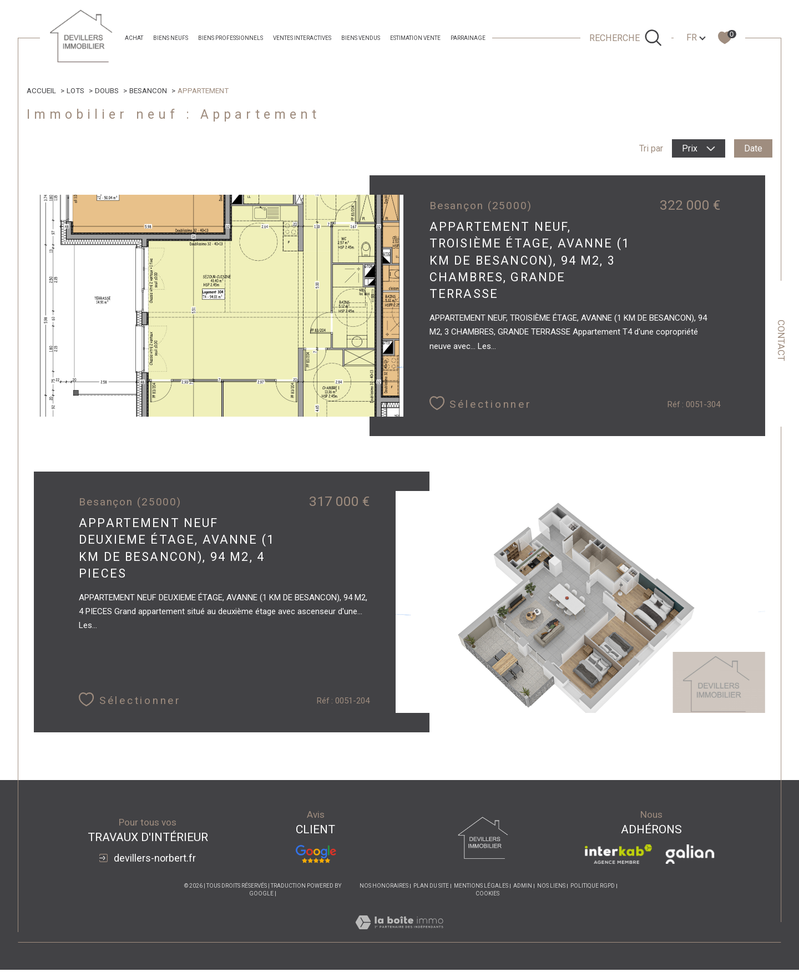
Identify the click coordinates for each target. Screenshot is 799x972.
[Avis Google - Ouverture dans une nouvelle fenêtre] (315, 856)
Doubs (107, 90)
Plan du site (431, 888)
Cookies (487, 896)
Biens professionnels (230, 38)
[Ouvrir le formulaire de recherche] (626, 38)
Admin (522, 888)
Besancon (149, 90)
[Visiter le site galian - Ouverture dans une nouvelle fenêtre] (690, 856)
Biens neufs (170, 38)
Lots (76, 90)
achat (134, 38)
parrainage (468, 38)
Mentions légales (481, 888)
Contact (781, 340)
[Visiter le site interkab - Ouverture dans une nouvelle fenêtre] (618, 856)
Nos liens (551, 888)
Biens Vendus (360, 38)
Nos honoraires (384, 888)
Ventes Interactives (302, 38)
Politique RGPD (592, 888)
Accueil (42, 90)
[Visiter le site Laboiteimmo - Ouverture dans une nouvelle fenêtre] (399, 937)
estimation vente (415, 38)
